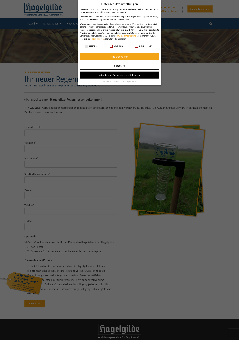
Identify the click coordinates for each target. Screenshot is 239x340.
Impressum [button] (133, 81)
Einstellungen (98, 39)
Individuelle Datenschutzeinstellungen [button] (119, 75)
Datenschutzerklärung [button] (120, 81)
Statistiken (116, 46)
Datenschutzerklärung (126, 36)
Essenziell (91, 46)
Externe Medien (143, 46)
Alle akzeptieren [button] (119, 56)
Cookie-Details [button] (106, 81)
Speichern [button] (119, 66)
